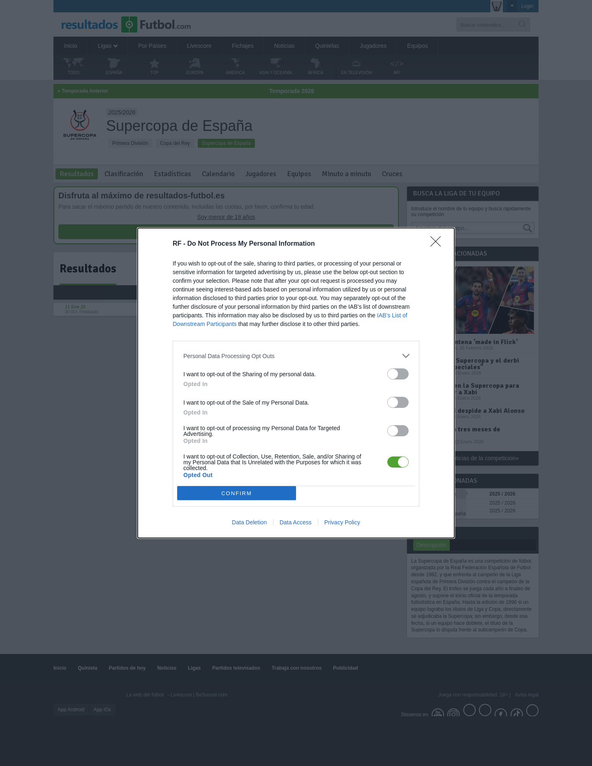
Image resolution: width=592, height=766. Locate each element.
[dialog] (296, 383)
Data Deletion (249, 522)
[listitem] (296, 356)
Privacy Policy (342, 522)
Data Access (296, 522)
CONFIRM (236, 493)
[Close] (438, 244)
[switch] (398, 374)
